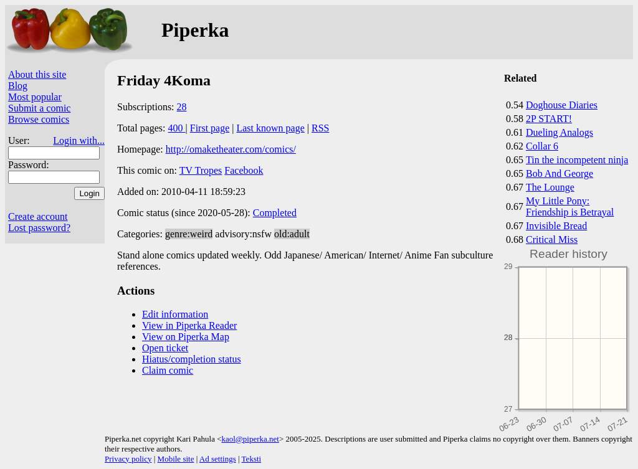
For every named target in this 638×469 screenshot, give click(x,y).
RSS (320, 128)
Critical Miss (552, 239)
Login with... (79, 140)
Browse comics (38, 119)
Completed (275, 212)
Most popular (35, 97)
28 (182, 107)
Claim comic (167, 370)
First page (210, 128)
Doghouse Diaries (562, 105)
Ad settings (217, 458)
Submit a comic (39, 108)
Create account (38, 216)
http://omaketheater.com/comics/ (231, 149)
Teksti (252, 458)
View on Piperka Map (185, 336)
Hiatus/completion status (191, 359)
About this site (37, 74)
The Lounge (550, 187)
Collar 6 (542, 146)
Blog (17, 85)
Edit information (175, 314)
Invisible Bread (556, 225)
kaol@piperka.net (250, 438)
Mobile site (176, 458)
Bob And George (559, 173)
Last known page (270, 128)
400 (177, 128)
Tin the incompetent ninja (577, 159)
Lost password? (39, 227)
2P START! (549, 118)
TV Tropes (200, 170)
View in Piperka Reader (189, 325)
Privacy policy (128, 458)
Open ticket (165, 348)
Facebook (243, 170)
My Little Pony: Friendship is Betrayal (570, 206)
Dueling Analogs (559, 132)
